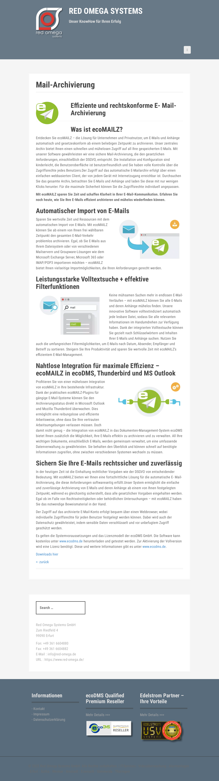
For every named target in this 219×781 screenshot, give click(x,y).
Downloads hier (47, 554)
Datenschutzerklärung (49, 719)
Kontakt (39, 709)
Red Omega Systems (105, 11)
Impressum (41, 714)
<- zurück (42, 562)
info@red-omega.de (62, 654)
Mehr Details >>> (98, 715)
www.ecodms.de (71, 541)
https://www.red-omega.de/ (64, 659)
